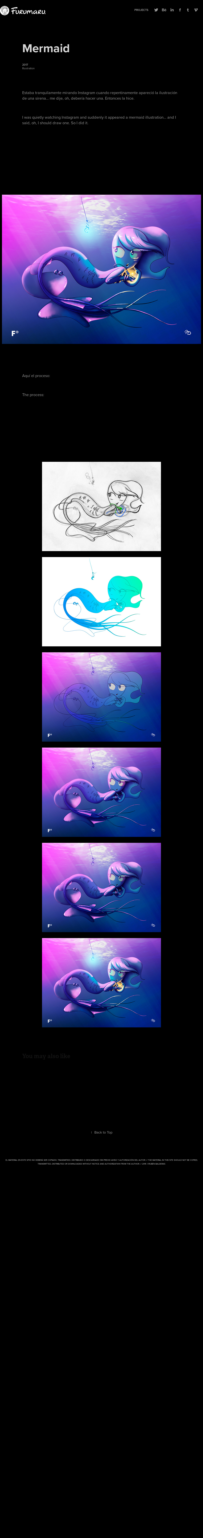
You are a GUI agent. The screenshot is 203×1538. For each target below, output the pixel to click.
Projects (141, 10)
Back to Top (101, 1132)
